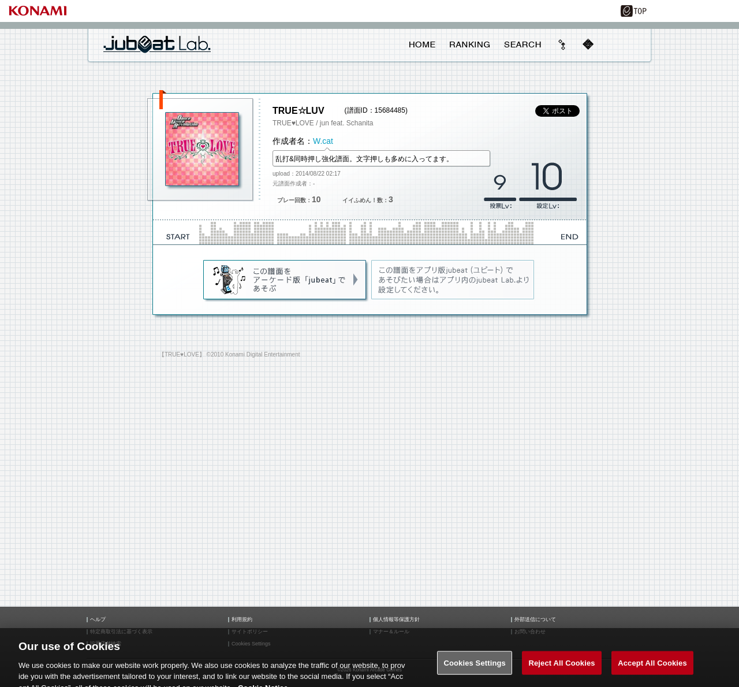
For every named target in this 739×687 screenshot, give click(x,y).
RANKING (469, 44)
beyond (562, 44)
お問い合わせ (530, 631)
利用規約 (242, 619)
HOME (422, 44)
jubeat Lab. (157, 44)
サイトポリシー (250, 631)
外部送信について (535, 619)
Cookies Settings (474, 668)
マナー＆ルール (391, 631)
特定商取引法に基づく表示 (121, 631)
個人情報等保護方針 (396, 619)
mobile (588, 44)
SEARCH (522, 44)
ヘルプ (98, 619)
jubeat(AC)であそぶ (285, 280)
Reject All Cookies (561, 668)
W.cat (323, 141)
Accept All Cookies (652, 668)
